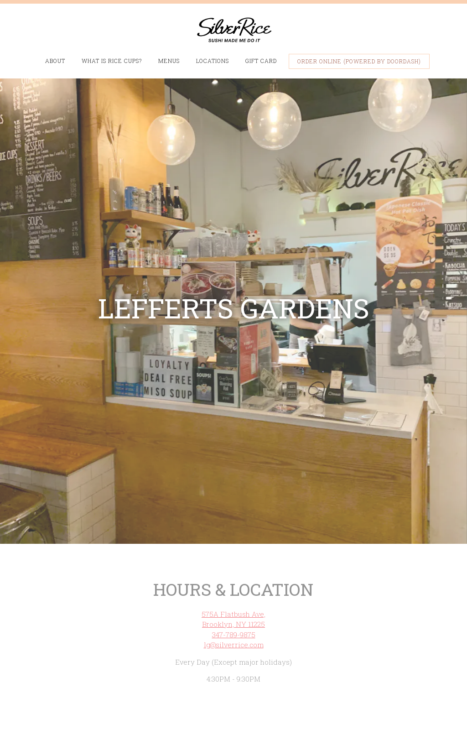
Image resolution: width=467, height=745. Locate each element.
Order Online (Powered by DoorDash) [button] (359, 61)
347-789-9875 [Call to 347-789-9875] (233, 615)
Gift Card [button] (261, 60)
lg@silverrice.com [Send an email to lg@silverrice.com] (234, 625)
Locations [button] (212, 60)
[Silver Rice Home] (233, 28)
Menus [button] (169, 60)
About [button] (55, 60)
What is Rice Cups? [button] (112, 60)
